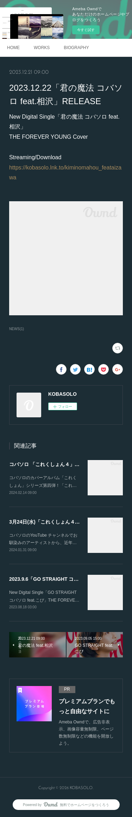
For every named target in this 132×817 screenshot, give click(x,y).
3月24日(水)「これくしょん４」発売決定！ (57, 522)
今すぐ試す (86, 30)
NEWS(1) (16, 329)
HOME (13, 47)
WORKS (42, 47)
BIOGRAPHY (76, 47)
